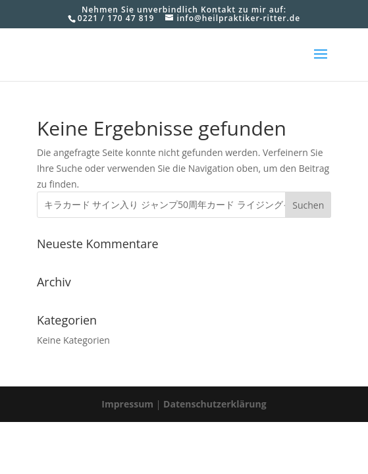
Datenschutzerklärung (215, 404)
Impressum (127, 404)
